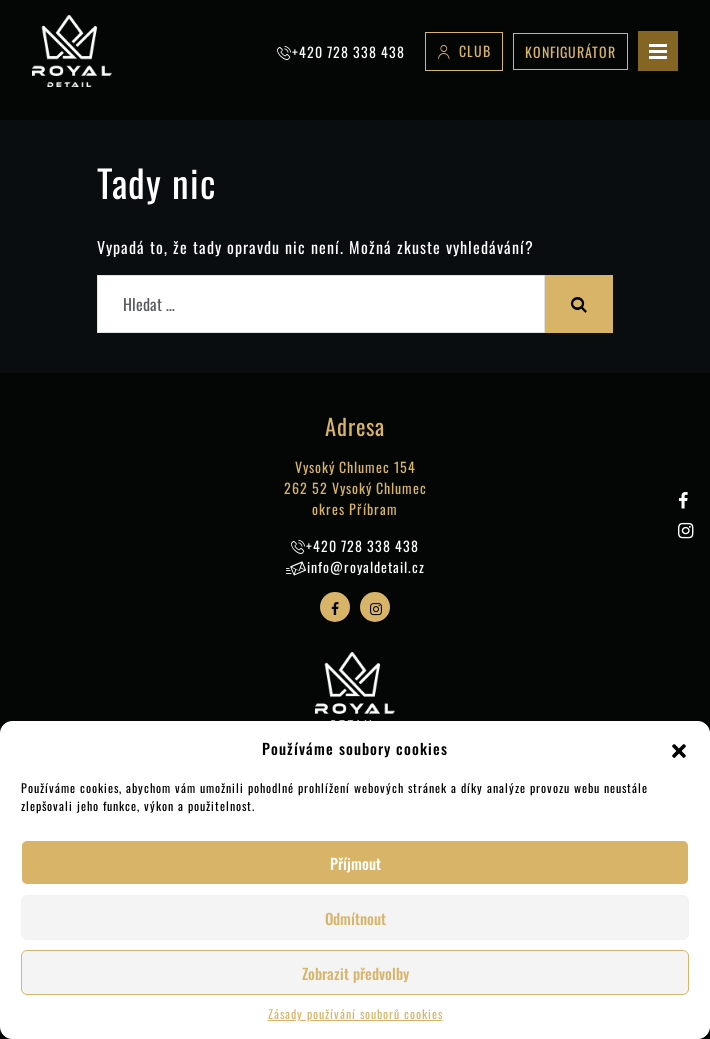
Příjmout (355, 863)
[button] (679, 748)
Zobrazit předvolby (355, 973)
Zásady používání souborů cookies (355, 1013)
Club (475, 50)
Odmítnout (355, 918)
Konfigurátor (570, 51)
